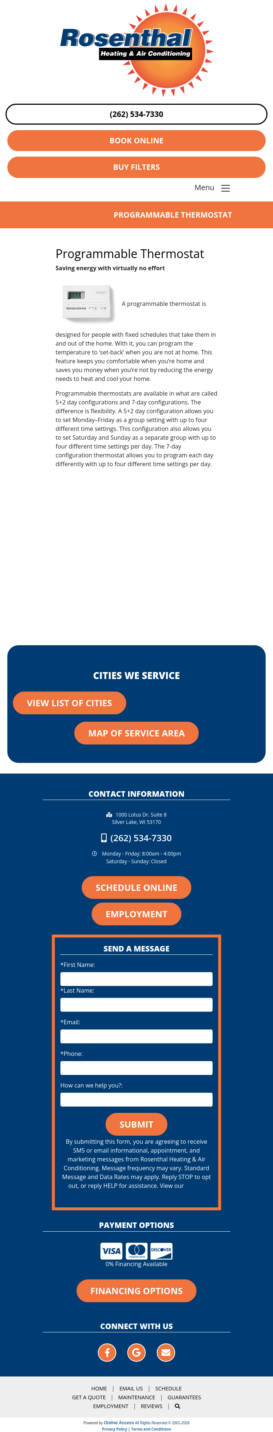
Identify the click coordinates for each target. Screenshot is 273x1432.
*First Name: (77, 965)
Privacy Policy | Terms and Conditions (136, 1429)
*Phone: (71, 1054)
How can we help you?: (91, 1085)
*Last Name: (77, 990)
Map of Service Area (136, 733)
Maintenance (136, 1397)
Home (99, 1388)
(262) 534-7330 (136, 114)
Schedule (168, 1388)
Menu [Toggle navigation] (213, 188)
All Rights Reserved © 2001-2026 (162, 1423)
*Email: (70, 1022)
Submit (136, 1124)
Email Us (131, 1388)
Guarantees (184, 1397)
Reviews (152, 1406)
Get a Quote (89, 1397)
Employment (110, 1406)
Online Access (119, 1422)
